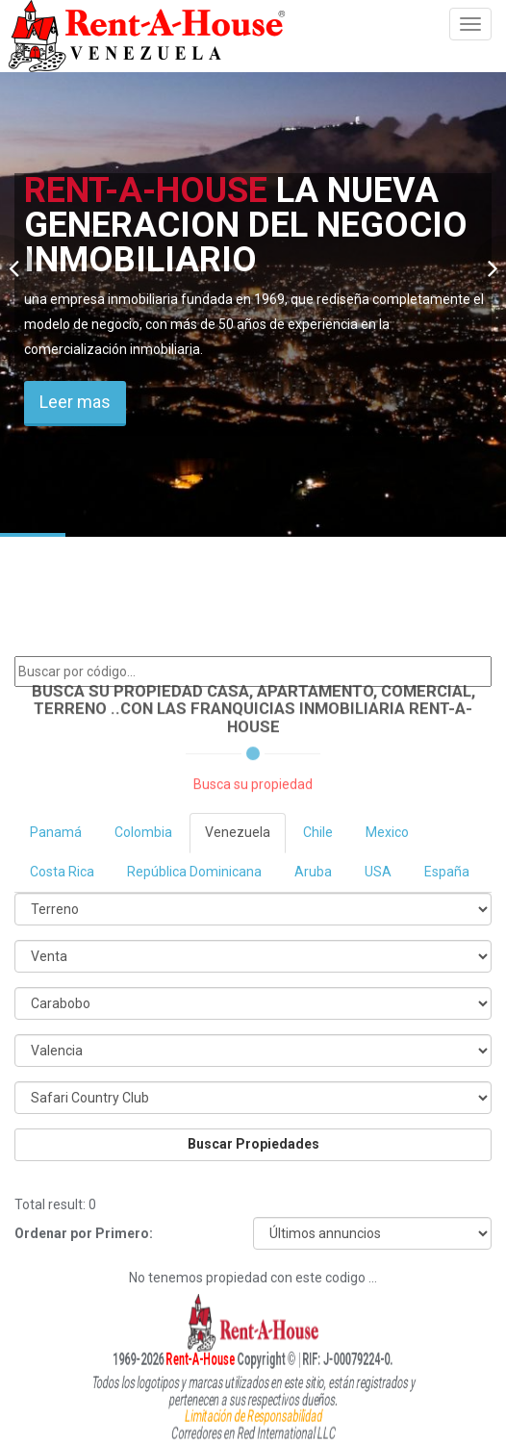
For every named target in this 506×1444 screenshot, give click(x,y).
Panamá (56, 832)
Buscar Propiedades (253, 1144)
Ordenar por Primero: (83, 1233)
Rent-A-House (166, 1358)
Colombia (143, 832)
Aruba (313, 871)
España (446, 871)
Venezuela (237, 832)
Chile (318, 832)
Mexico (387, 832)
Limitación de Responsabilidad (253, 1413)
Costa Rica (62, 871)
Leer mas (75, 402)
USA (378, 871)
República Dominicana (194, 871)
